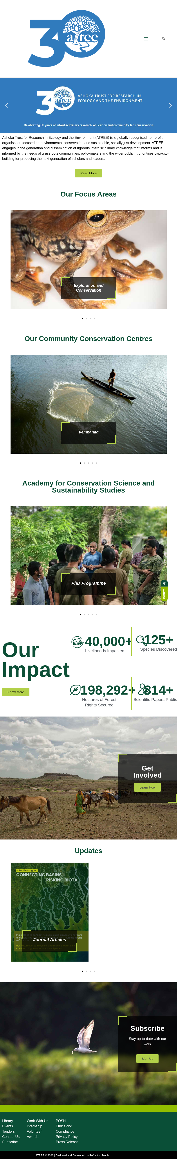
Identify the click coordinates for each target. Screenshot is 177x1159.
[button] (146, 38)
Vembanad (88, 432)
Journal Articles (49, 939)
